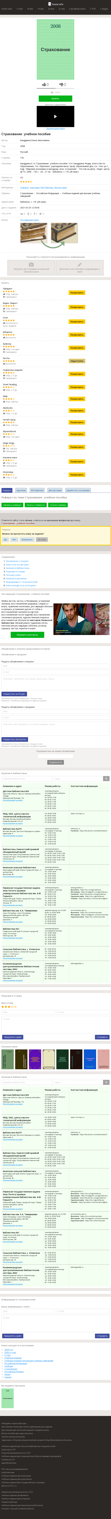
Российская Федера (14, 1371)
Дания (7, 1374)
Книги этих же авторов (17, 564)
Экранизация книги (55, 118)
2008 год (8, 1349)
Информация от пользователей (21, 582)
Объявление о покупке (17, 561)
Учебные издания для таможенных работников (22, 1505)
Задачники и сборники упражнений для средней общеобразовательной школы (36, 1440)
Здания (7, 1377)
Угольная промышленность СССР (15, 1453)
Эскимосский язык (9, 1502)
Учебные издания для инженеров (16, 1476)
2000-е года (10, 1352)
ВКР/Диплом (46, 187)
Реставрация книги (29, 220)
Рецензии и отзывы (15, 571)
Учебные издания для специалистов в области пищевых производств (31, 1456)
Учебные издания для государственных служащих (23, 1482)
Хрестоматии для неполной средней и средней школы (25, 1430)
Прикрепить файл (12, 1037)
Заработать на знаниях (78, 490)
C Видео (104, 8)
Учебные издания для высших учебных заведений (28, 1360)
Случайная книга (77, 8)
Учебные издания (13, 1357)
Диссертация (60, 187)
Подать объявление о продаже (18, 707)
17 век (19, 8)
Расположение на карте (13, 800)
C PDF (93, 8)
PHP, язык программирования (14, 1469)
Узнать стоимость (36, 505)
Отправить (102, 1037)
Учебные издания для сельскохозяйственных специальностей (28, 1446)
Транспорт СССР (8, 1449)
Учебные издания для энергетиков (16, 1479)
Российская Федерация (15, 1363)
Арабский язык (7, 1472)
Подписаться (55, 762)
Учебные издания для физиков (14, 1495)
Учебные (8, 1366)
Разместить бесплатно (14, 739)
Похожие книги (13, 575)
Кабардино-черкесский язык (13, 1423)
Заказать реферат (12, 505)
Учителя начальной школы (13, 1437)
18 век (30, 8)
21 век (62, 8)
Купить (55, 98)
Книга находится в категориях (21, 585)
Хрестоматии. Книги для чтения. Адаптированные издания (26, 1427)
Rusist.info (57, 4)
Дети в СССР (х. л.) (8, 1486)
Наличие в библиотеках (17, 568)
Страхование (10, 1368)
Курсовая (34, 187)
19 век (41, 8)
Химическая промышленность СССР (17, 1492)
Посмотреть (77, 292)
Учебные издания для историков (15, 1498)
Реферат (24, 187)
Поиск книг (6, 8)
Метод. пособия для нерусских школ (17, 1433)
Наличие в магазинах (16, 578)
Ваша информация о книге (15, 1306)
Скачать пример (58, 505)
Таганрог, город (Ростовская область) (17, 1508)
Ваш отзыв (7, 1003)
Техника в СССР (8, 1459)
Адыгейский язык (8, 1463)
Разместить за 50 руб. (14, 694)
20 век (51, 8)
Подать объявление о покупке (17, 661)
